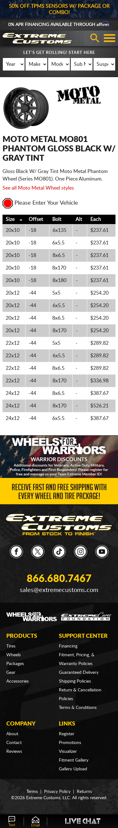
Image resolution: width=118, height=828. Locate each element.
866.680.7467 (59, 579)
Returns (84, 791)
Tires (10, 646)
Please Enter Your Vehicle (40, 203)
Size (10, 219)
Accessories (17, 681)
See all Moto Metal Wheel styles (38, 188)
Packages (15, 664)
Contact (14, 743)
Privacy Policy (57, 791)
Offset (36, 219)
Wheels (13, 655)
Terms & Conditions (78, 707)
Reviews (14, 751)
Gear (10, 672)
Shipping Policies (75, 681)
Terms (32, 791)
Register (66, 734)
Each (95, 219)
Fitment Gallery (73, 760)
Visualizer (68, 751)
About (12, 734)
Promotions (70, 743)
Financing (68, 646)
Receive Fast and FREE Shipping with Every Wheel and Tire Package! (59, 492)
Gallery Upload (73, 769)
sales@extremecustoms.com (59, 590)
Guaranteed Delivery (78, 672)
